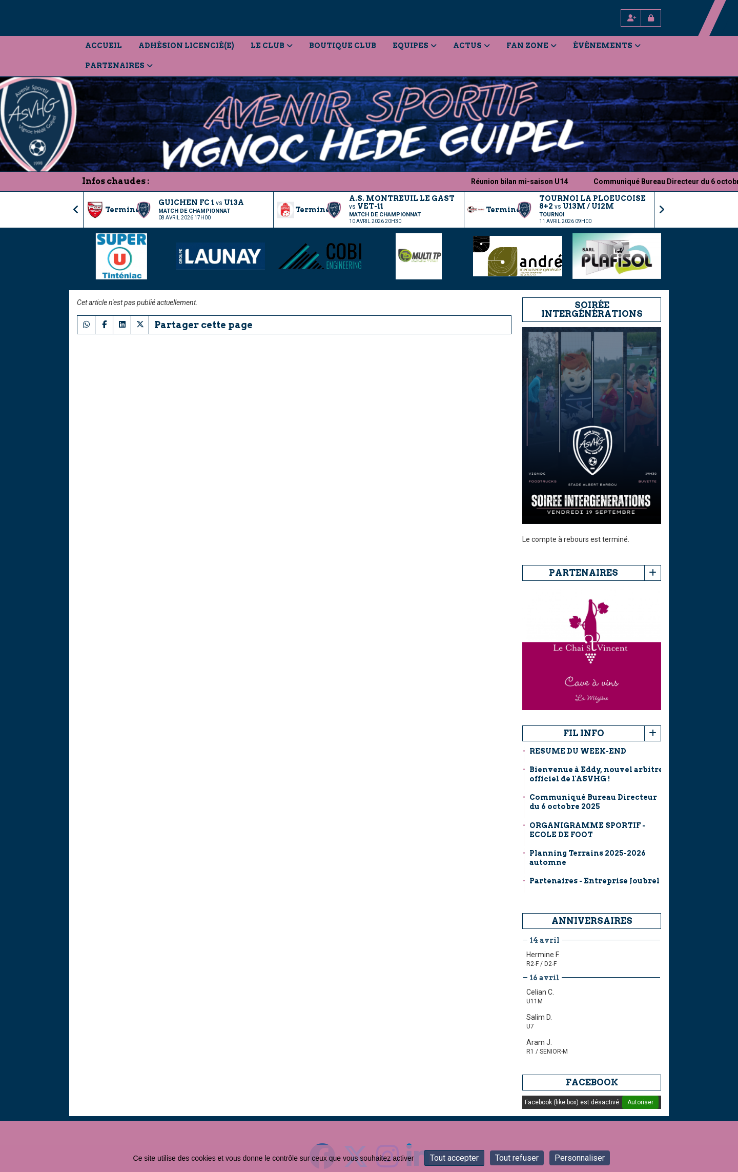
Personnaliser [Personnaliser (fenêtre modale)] (580, 1158)
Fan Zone (531, 46)
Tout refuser (517, 1158)
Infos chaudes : (115, 181)
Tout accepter (454, 1158)
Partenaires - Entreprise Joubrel (594, 881)
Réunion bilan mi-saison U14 (532, 181)
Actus (471, 46)
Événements (607, 46)
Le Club (272, 46)
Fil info (583, 733)
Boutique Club (342, 46)
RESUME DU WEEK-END (577, 751)
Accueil (103, 46)
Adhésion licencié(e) (186, 46)
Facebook (592, 1082)
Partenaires (119, 66)
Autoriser (640, 1102)
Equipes (415, 46)
